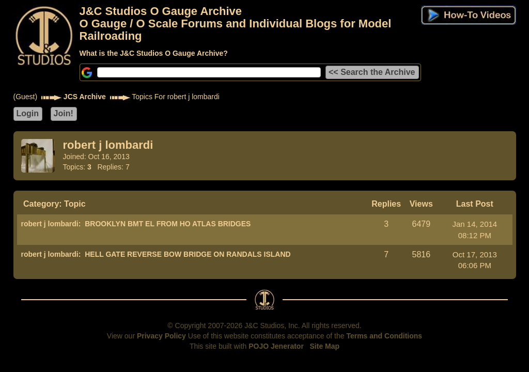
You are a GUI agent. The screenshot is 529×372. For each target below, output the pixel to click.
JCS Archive (85, 96)
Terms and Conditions (384, 336)
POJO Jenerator (276, 346)
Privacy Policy (161, 336)
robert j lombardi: (51, 224)
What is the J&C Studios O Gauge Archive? (154, 53)
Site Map (325, 346)
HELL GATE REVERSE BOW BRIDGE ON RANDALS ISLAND (188, 254)
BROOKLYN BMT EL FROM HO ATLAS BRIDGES (168, 224)
